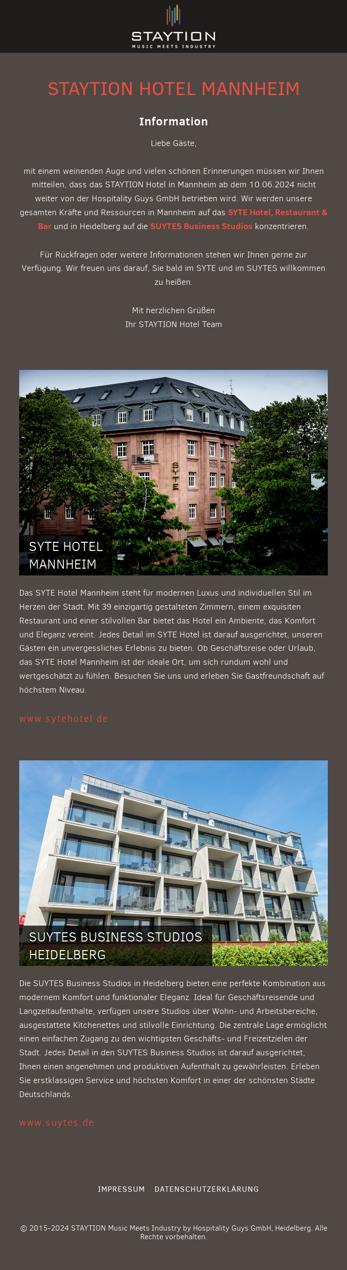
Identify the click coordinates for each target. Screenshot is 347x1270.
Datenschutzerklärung (207, 1189)
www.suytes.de (57, 1122)
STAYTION (173, 26)
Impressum (121, 1189)
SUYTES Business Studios (201, 226)
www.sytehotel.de (63, 718)
